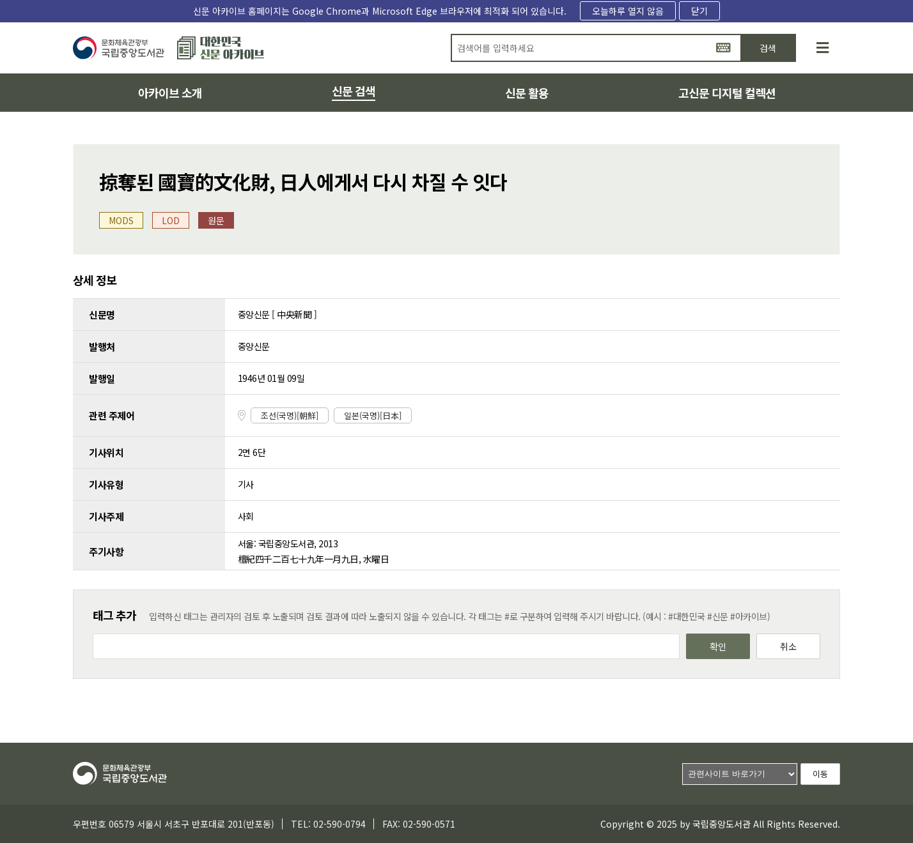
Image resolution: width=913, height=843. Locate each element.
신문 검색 (353, 90)
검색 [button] (768, 48)
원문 (216, 220)
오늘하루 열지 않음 (628, 10)
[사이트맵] (822, 48)
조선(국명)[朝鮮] (289, 415)
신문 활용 (527, 92)
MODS (121, 220)
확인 (718, 646)
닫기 (699, 10)
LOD (171, 220)
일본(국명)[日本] (373, 415)
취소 (788, 646)
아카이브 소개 (170, 92)
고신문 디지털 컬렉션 (727, 92)
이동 (820, 774)
